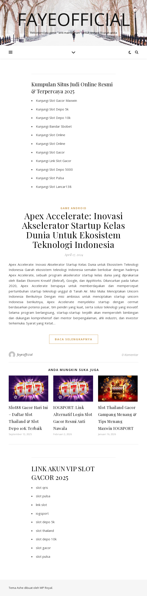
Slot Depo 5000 (61, 169)
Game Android (73, 208)
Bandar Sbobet (60, 126)
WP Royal (46, 588)
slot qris (42, 487)
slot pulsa (43, 496)
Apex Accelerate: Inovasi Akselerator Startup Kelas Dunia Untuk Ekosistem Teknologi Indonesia (73, 230)
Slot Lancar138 (60, 186)
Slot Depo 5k (58, 109)
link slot (41, 505)
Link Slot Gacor (60, 161)
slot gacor (43, 548)
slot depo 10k (46, 539)
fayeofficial (25, 354)
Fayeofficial (73, 19)
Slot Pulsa (56, 178)
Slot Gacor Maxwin (63, 100)
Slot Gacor (57, 152)
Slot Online (57, 135)
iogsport (42, 513)
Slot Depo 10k (59, 117)
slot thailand (45, 530)
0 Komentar (130, 354)
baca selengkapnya (73, 339)
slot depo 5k (45, 522)
